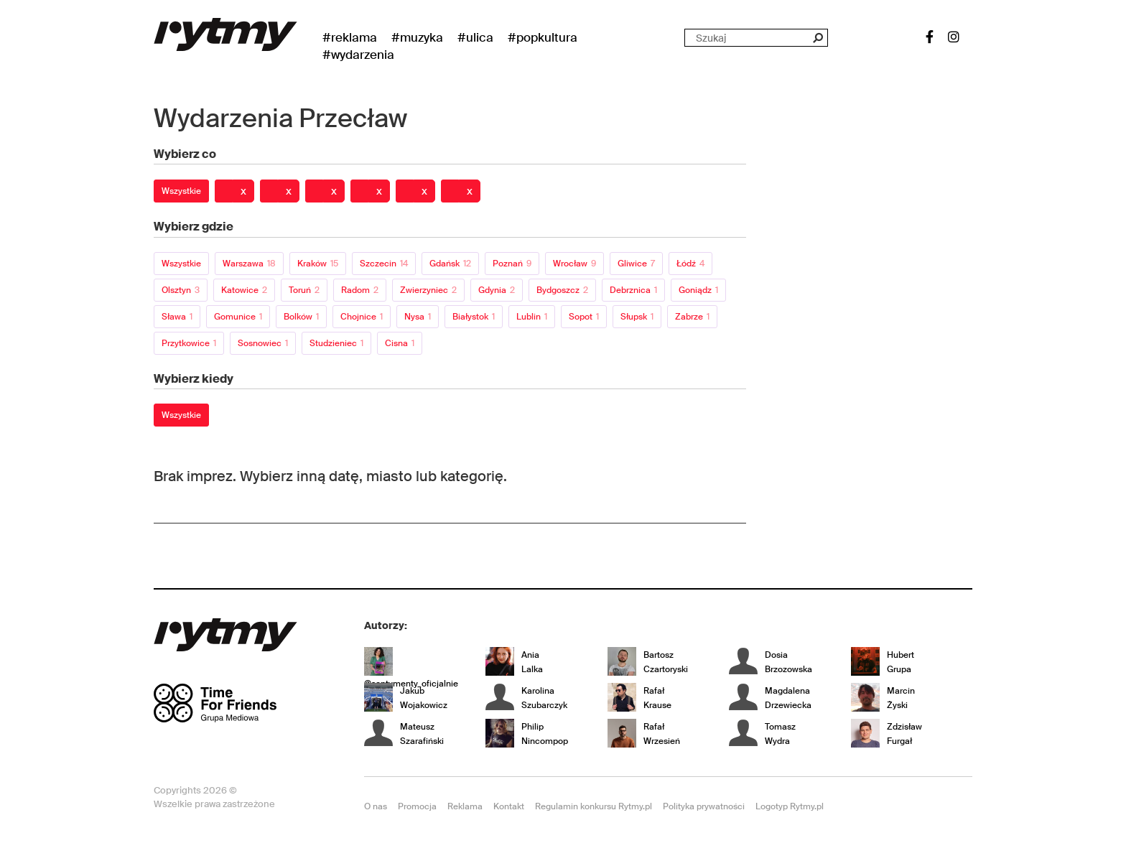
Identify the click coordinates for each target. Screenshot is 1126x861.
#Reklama (349, 37)
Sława (177, 316)
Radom (359, 290)
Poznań (512, 263)
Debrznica (633, 290)
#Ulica (475, 37)
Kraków (317, 263)
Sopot (584, 316)
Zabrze (692, 316)
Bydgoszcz (562, 290)
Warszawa (249, 263)
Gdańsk (450, 263)
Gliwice (636, 263)
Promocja (417, 806)
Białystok (473, 316)
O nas (375, 806)
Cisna (399, 343)
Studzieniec (336, 343)
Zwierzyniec (428, 290)
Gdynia (496, 290)
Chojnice (361, 316)
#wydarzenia (358, 54)
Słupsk (636, 316)
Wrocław (574, 263)
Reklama (465, 806)
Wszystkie (181, 191)
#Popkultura (542, 37)
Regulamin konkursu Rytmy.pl (593, 806)
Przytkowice (189, 343)
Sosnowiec (263, 343)
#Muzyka (417, 37)
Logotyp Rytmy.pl (789, 806)
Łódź (690, 263)
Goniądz (698, 290)
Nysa (417, 316)
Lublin (531, 316)
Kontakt (508, 806)
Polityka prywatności (704, 806)
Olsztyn (181, 290)
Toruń (304, 290)
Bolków (301, 316)
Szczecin (384, 263)
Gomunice (238, 316)
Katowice (244, 290)
